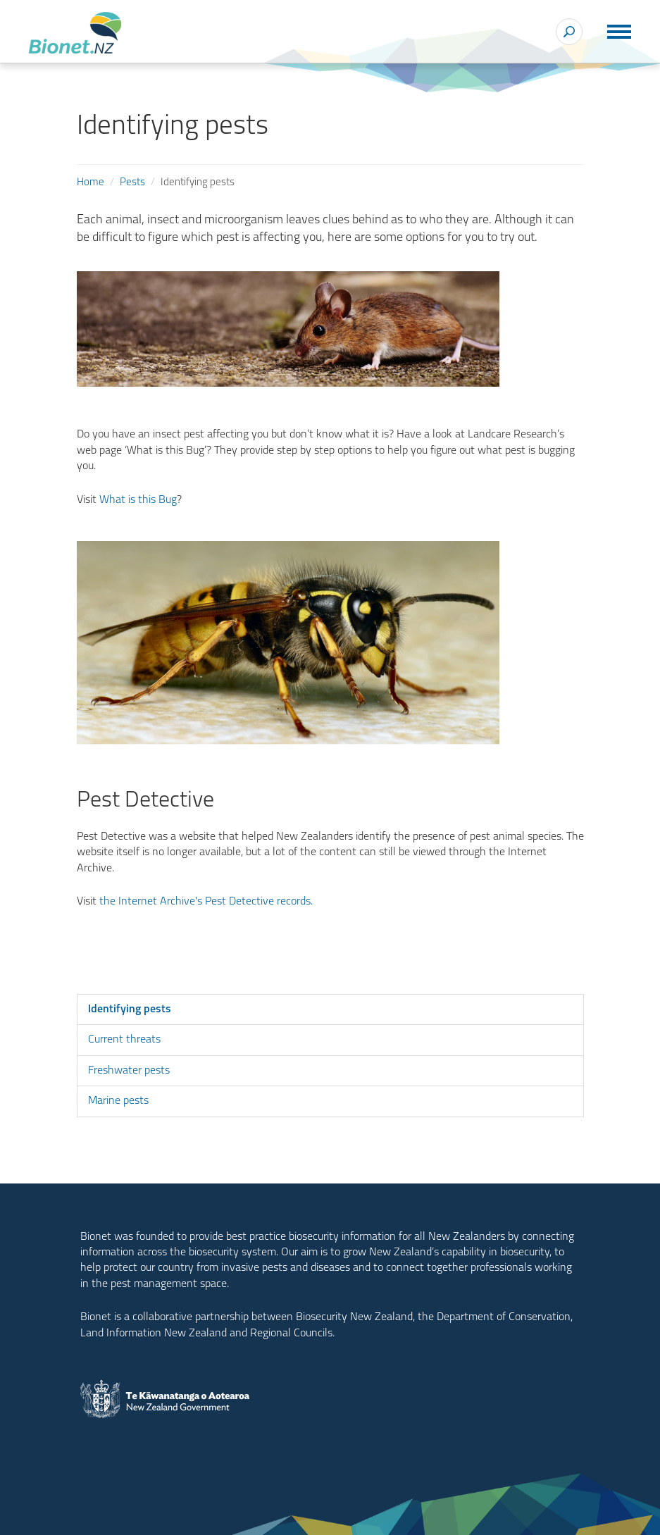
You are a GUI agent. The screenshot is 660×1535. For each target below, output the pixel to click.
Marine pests (118, 1101)
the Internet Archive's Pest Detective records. (206, 901)
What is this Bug (138, 500)
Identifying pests (129, 1009)
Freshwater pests (129, 1070)
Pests (132, 183)
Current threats (124, 1039)
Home (90, 183)
